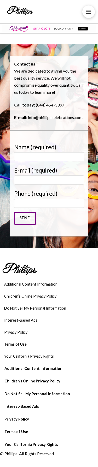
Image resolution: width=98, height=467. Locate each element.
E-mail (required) (49, 175)
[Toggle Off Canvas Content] (88, 11)
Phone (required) (49, 198)
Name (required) (49, 152)
